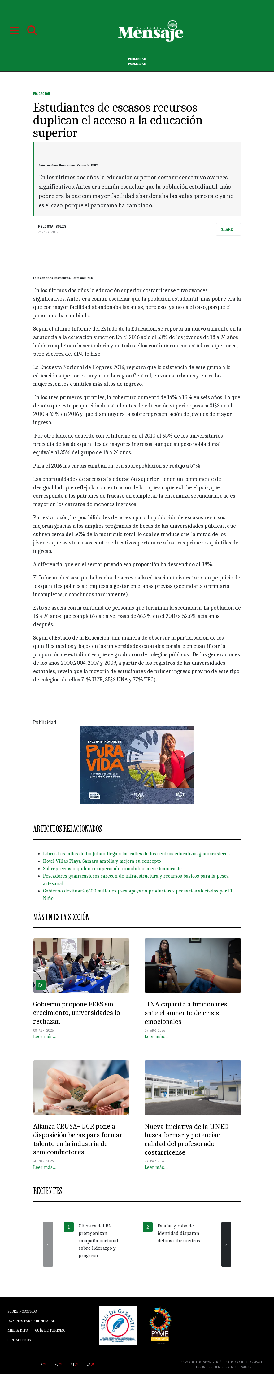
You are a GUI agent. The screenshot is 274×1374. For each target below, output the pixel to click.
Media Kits (17, 1330)
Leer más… (44, 1036)
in (89, 1365)
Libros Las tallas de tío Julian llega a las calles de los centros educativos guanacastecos (136, 854)
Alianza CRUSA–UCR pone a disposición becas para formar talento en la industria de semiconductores (78, 1139)
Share (227, 229)
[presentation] (48, 1244)
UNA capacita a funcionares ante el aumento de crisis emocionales (186, 1012)
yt (73, 1365)
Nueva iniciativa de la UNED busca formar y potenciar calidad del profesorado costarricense (186, 1139)
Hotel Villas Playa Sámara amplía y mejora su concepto (102, 861)
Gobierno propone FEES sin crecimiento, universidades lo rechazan (76, 1012)
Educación (41, 94)
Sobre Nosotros (22, 1311)
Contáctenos (19, 1340)
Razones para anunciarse (31, 1321)
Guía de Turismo (50, 1330)
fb (57, 1365)
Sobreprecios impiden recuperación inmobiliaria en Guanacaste (112, 868)
